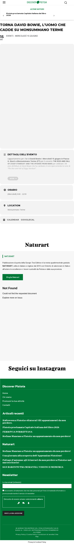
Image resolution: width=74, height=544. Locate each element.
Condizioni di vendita (46, 534)
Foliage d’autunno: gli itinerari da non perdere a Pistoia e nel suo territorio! (36, 461)
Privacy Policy (21, 534)
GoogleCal (27, 220)
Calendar (13, 220)
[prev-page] (3, 15)
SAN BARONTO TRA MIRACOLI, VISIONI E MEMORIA (32, 467)
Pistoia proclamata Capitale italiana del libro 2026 (26, 14)
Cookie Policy (32, 534)
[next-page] (53, 15)
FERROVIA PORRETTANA (17, 431)
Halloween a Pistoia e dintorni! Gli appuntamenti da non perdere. (34, 421)
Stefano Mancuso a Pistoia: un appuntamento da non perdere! (36, 436)
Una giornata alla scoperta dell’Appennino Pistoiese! (32, 455)
